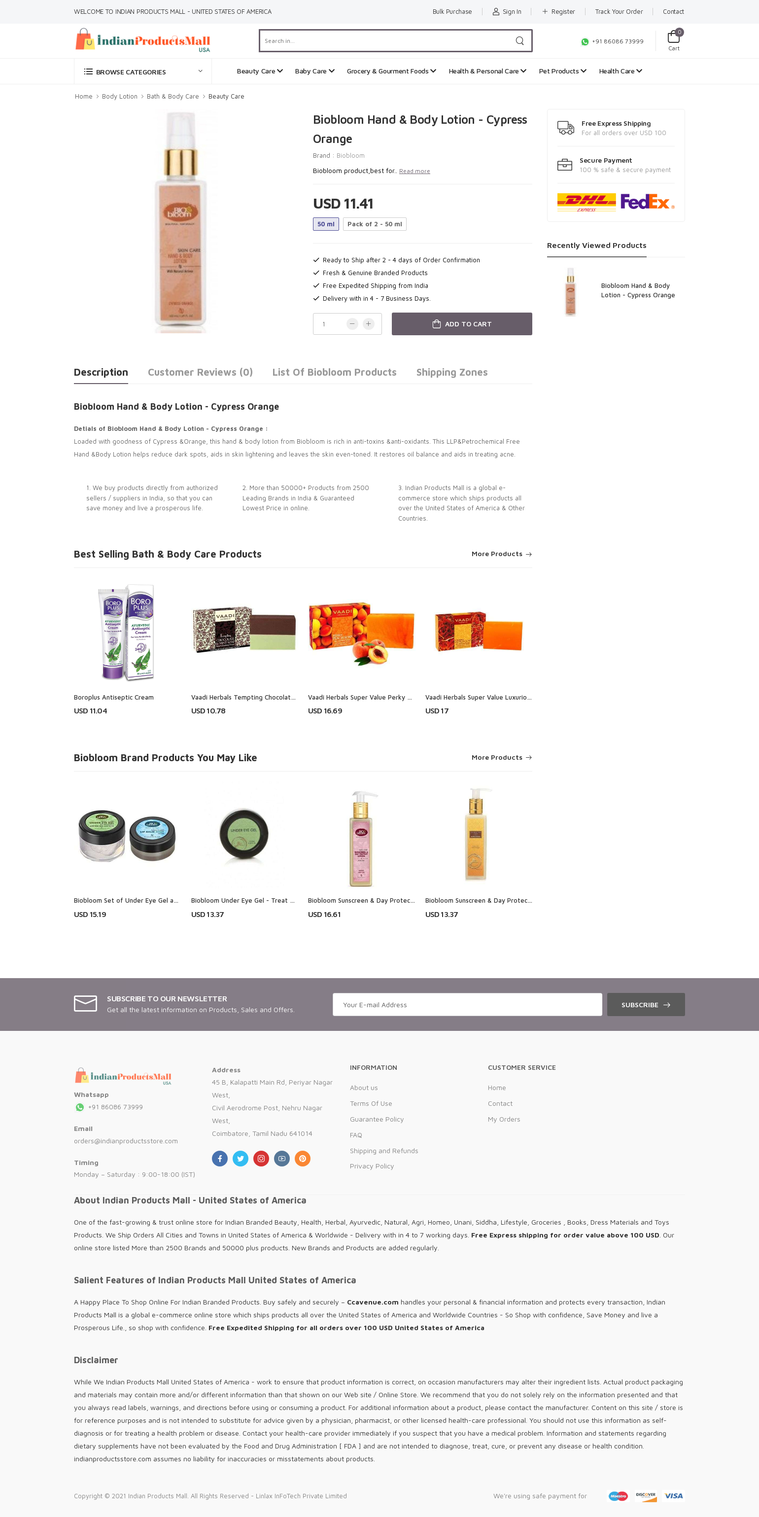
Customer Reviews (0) (200, 372)
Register (558, 11)
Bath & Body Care (173, 96)
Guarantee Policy (377, 1119)
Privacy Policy (372, 1166)
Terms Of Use (371, 1103)
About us (364, 1087)
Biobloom (351, 155)
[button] (143, 71)
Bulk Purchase (452, 11)
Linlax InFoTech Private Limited (301, 1496)
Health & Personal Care (488, 71)
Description (101, 372)
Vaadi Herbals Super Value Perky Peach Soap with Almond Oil (399, 697)
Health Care (620, 71)
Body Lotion (120, 96)
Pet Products (562, 71)
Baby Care (314, 71)
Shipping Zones (452, 372)
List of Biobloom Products (335, 372)
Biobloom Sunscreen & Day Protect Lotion (488, 900)
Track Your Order (619, 11)
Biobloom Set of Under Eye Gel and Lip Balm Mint (148, 900)
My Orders (504, 1119)
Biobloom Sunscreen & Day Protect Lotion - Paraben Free (395, 900)
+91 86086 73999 (612, 41)
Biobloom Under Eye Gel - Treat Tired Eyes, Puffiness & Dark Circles (294, 900)
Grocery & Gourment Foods (391, 71)
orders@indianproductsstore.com (126, 1140)
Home (84, 96)
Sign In (506, 11)
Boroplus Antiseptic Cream (114, 697)
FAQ (356, 1134)
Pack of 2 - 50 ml (374, 224)
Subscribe (639, 1004)
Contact (673, 11)
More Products (497, 554)
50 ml (326, 224)
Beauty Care (259, 71)
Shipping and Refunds (384, 1150)
